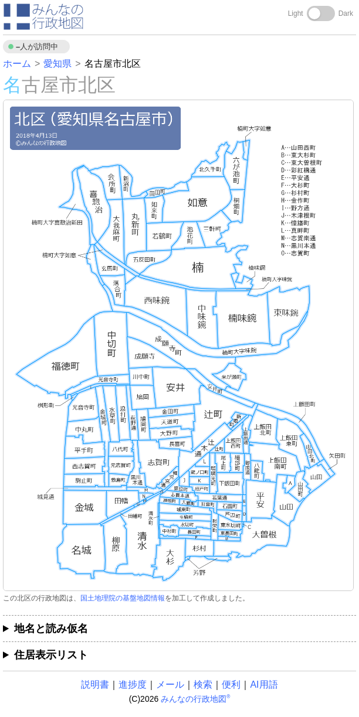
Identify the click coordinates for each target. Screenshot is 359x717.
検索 (203, 684)
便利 (231, 684)
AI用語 (263, 684)
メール (170, 684)
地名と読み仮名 (51, 628)
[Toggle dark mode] (321, 13)
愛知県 (57, 64)
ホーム (17, 64)
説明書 (95, 684)
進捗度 (132, 684)
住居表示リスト (51, 655)
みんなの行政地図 (195, 699)
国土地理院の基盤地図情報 (122, 598)
